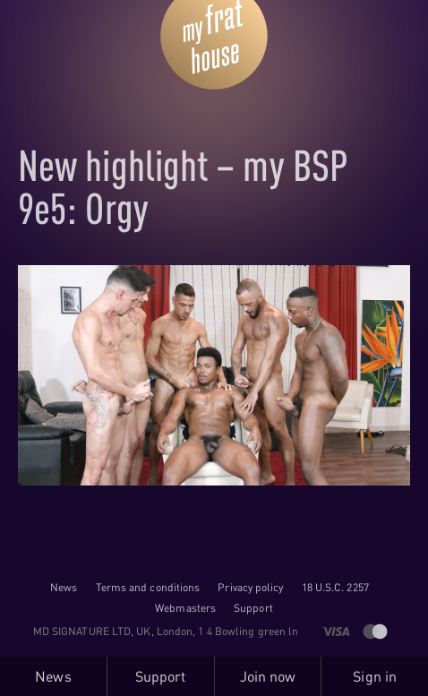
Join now (268, 676)
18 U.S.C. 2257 (335, 587)
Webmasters (185, 607)
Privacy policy (250, 587)
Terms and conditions (148, 587)
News (63, 587)
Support (253, 607)
